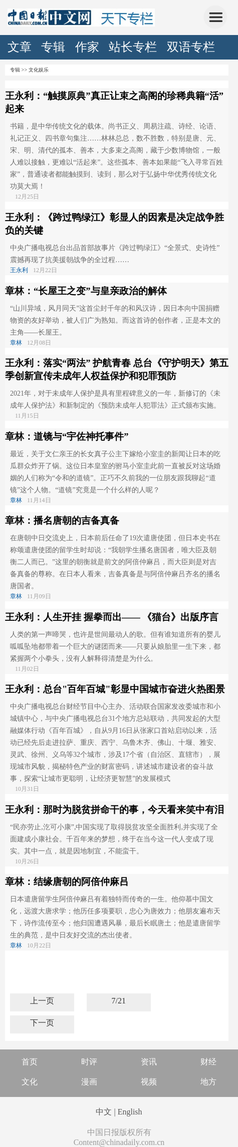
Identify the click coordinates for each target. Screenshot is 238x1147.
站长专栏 (133, 47)
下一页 (42, 1022)
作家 (87, 47)
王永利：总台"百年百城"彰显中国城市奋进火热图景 (115, 689)
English (130, 1111)
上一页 (42, 1000)
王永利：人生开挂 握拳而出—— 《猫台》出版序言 (111, 617)
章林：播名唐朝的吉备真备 (62, 520)
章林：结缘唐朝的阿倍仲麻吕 (67, 881)
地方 (208, 1081)
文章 (20, 47)
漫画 (89, 1081)
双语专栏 (191, 47)
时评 (89, 1061)
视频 (149, 1081)
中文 (104, 1111)
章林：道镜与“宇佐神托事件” (67, 436)
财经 (208, 1061)
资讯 (149, 1061)
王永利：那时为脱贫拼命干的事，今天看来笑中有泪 (114, 809)
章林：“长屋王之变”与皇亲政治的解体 (86, 291)
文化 (30, 1081)
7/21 (118, 1000)
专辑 (53, 47)
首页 (30, 1061)
